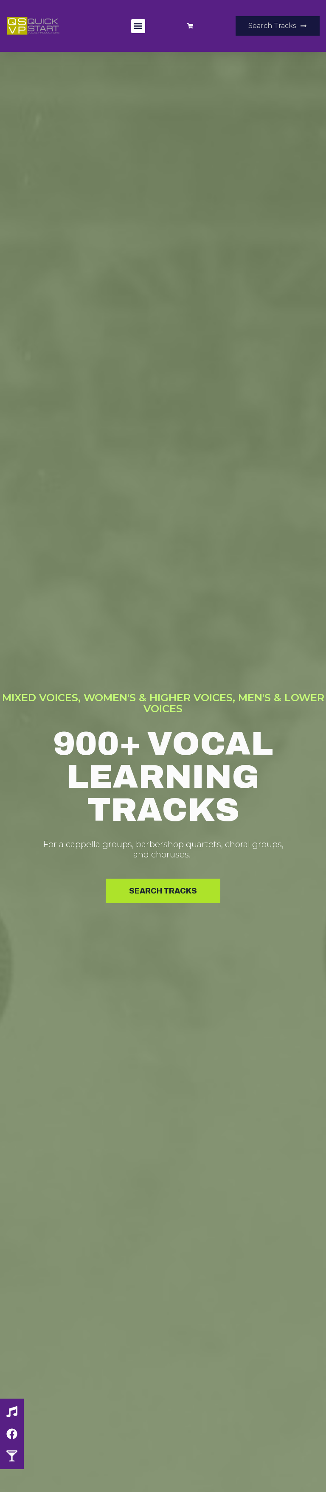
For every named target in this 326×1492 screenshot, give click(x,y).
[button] (138, 26)
